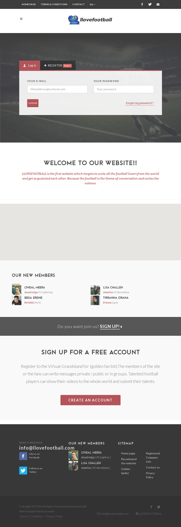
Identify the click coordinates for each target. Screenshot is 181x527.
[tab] (29, 65)
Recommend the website (129, 461)
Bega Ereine (33, 297)
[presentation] (29, 65)
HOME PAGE (29, 4)
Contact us (153, 467)
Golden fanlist (125, 471)
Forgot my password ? (140, 103)
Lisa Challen (113, 287)
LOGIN (33, 103)
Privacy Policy (150, 475)
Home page (128, 453)
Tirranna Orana (115, 297)
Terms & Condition (31, 516)
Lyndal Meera (34, 287)
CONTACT (78, 4)
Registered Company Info (153, 457)
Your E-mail (36, 81)
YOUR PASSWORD (106, 81)
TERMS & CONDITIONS (54, 4)
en (92, 4)
